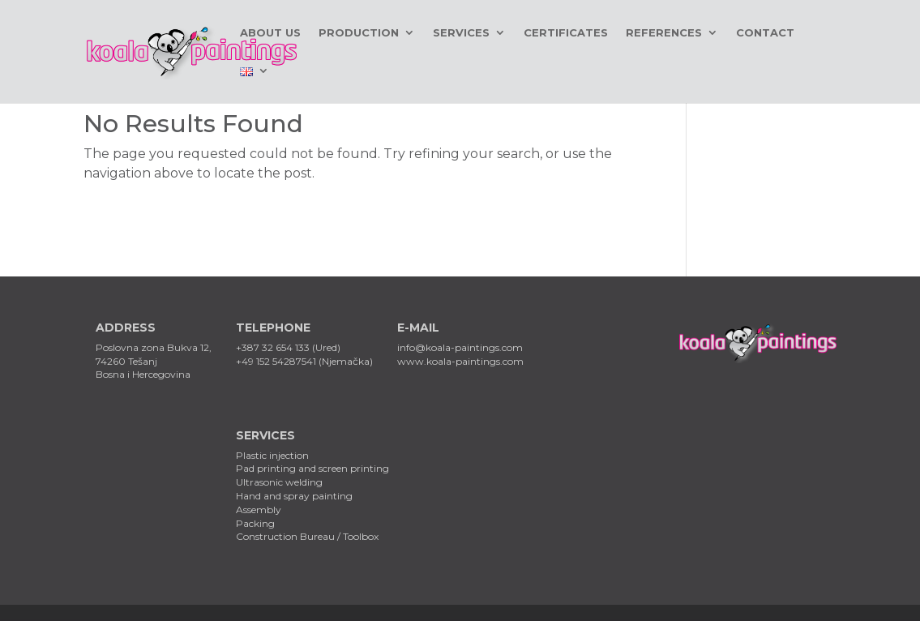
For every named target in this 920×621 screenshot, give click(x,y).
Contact (765, 33)
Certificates (566, 33)
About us (270, 33)
